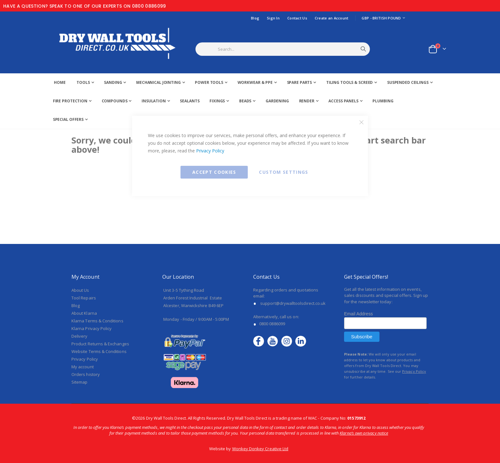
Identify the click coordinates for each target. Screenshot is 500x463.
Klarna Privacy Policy (91, 328)
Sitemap (79, 382)
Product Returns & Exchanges (100, 344)
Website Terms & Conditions (99, 351)
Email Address (358, 313)
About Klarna (84, 313)
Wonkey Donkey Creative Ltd (260, 449)
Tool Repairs (83, 298)
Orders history (85, 374)
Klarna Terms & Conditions (97, 321)
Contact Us (297, 18)
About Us (80, 290)
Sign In (273, 18)
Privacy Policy (210, 151)
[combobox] (290, 49)
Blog (255, 18)
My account (82, 367)
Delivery (79, 336)
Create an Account (332, 18)
